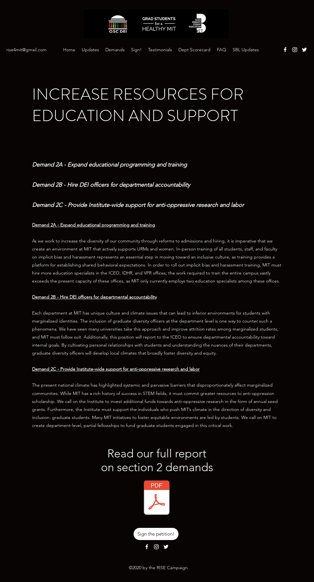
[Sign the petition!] (156, 534)
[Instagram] (295, 49)
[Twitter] (304, 49)
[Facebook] (285, 49)
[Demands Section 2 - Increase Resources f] (156, 498)
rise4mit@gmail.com (26, 50)
